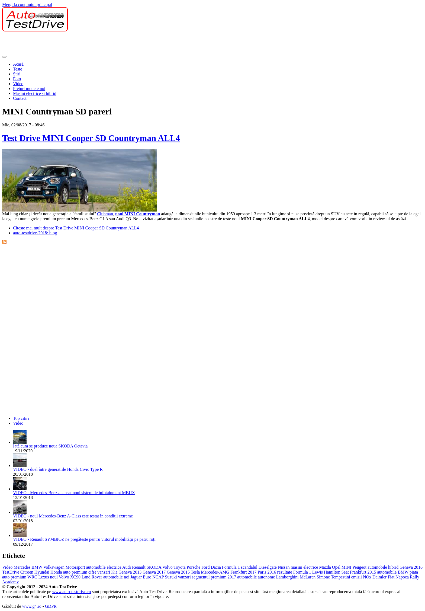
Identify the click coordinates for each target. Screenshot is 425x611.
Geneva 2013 (129, 572)
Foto (17, 78)
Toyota (179, 567)
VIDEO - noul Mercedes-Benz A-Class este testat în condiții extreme (73, 516)
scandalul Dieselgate (259, 567)
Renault (139, 567)
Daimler (379, 577)
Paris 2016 (267, 572)
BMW (36, 567)
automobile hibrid (383, 567)
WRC (32, 577)
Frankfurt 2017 (243, 572)
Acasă (18, 64)
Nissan (284, 567)
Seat (345, 572)
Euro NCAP (153, 577)
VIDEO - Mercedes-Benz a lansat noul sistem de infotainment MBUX (74, 492)
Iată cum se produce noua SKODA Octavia (50, 446)
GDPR (51, 606)
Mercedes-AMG (215, 572)
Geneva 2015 (178, 572)
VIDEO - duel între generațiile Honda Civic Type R (58, 469)
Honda (56, 572)
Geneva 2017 (154, 572)
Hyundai (41, 572)
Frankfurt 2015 (363, 572)
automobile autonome (256, 577)
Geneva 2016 (411, 567)
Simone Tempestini (333, 577)
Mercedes (22, 567)
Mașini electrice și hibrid (34, 93)
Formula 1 (231, 567)
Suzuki (171, 577)
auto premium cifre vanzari (86, 572)
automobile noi (116, 577)
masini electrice (304, 567)
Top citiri (21, 418)
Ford (205, 567)
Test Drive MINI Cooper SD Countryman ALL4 (91, 138)
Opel (336, 567)
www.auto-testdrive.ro (71, 591)
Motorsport (75, 567)
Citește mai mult (76, 228)
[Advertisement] (100, 43)
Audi (126, 567)
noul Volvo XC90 (65, 577)
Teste (17, 69)
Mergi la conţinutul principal (27, 4)
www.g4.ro (31, 606)
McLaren (308, 577)
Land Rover (92, 577)
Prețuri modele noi (29, 88)
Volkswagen (54, 567)
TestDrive (10, 572)
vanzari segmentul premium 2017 (207, 577)
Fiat (391, 577)
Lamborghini (287, 577)
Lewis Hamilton (326, 572)
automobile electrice (103, 567)
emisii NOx (361, 577)
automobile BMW (392, 572)
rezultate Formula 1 (294, 572)
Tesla (195, 572)
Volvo (167, 567)
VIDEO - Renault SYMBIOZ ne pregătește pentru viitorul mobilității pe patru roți (84, 539)
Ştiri (17, 74)
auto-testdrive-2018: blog (35, 233)
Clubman (105, 214)
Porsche (194, 567)
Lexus (43, 577)
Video (18, 83)
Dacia (216, 567)
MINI (346, 567)
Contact (20, 98)
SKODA (154, 567)
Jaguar (136, 577)
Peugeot (359, 567)
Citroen (26, 572)
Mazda (325, 567)
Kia (114, 572)
